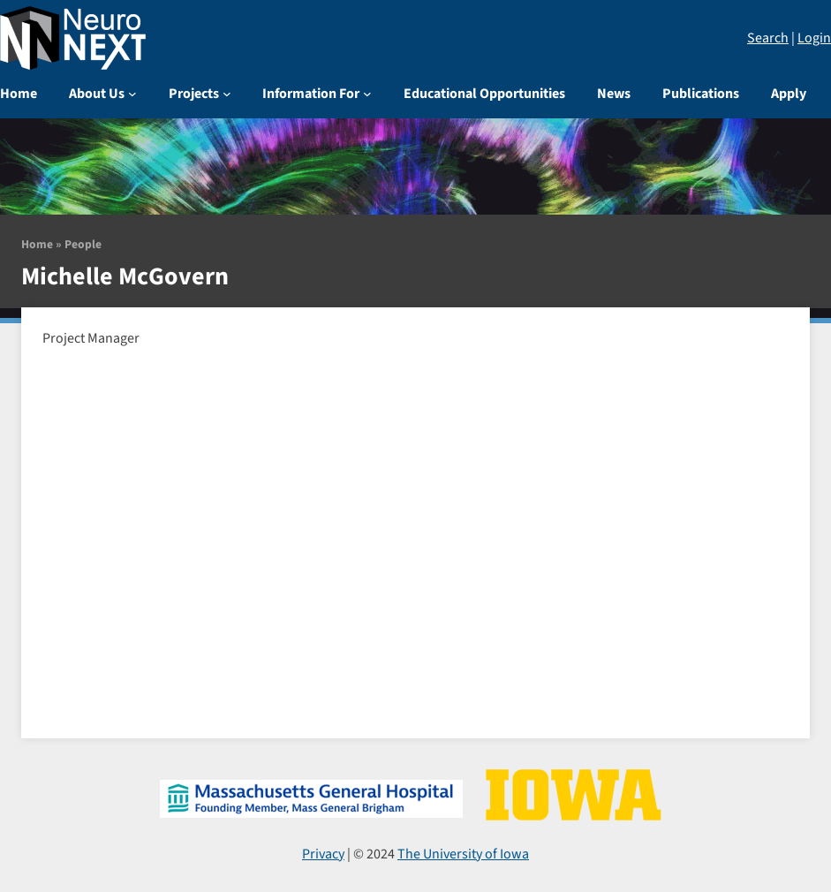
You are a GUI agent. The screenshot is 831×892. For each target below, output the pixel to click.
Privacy (323, 854)
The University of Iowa (463, 854)
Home (37, 244)
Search (768, 38)
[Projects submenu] (227, 93)
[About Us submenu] (132, 93)
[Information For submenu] (367, 93)
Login (814, 38)
